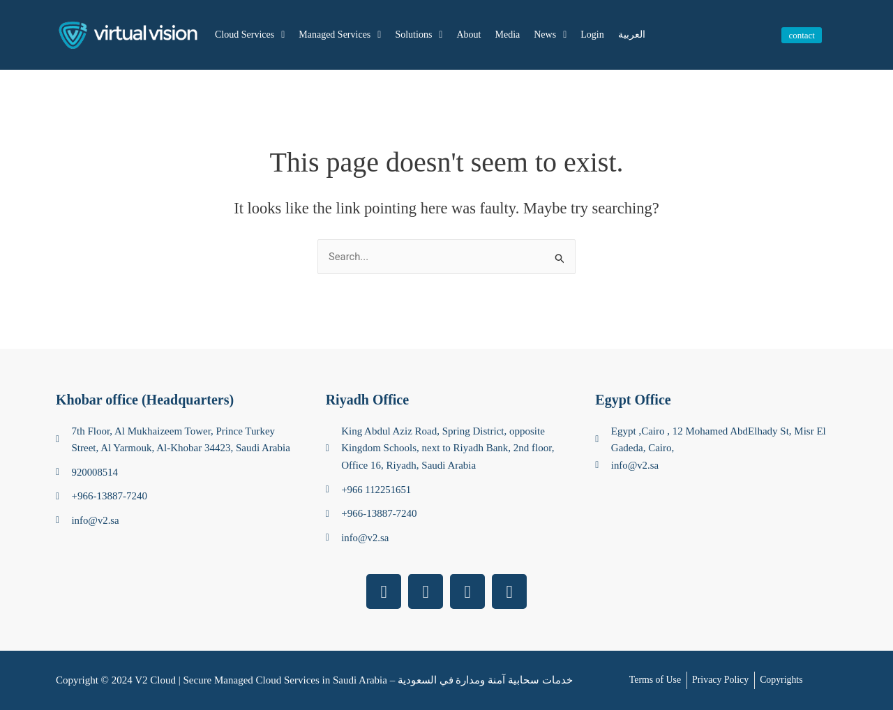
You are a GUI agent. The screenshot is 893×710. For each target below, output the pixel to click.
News (550, 35)
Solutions (418, 35)
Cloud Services (250, 35)
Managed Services (340, 35)
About (468, 34)
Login (591, 34)
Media (507, 34)
